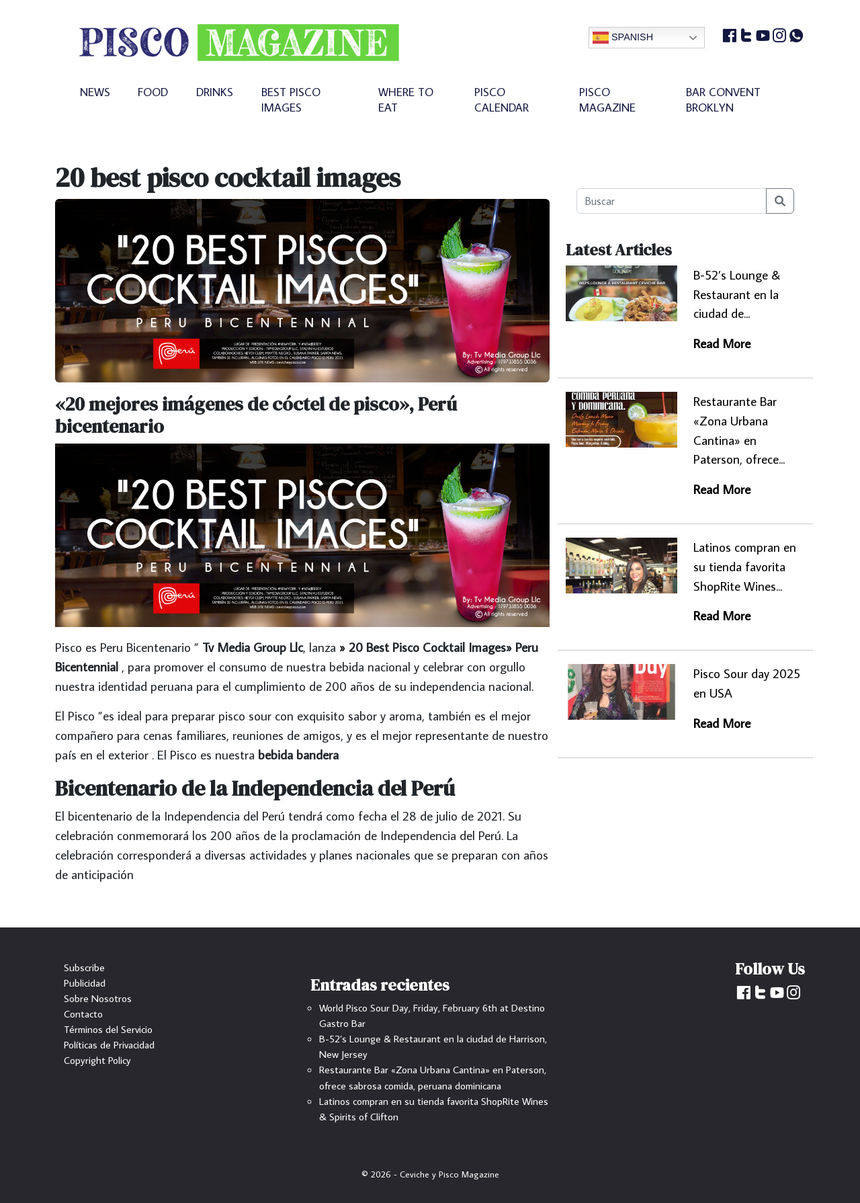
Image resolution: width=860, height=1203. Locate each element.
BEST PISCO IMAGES (290, 99)
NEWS (95, 91)
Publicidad (84, 982)
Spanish (623, 38)
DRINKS (214, 91)
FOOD (153, 91)
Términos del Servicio (108, 1029)
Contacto (83, 1013)
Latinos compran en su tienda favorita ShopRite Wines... (744, 566)
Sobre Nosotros (98, 998)
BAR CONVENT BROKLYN (723, 99)
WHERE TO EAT (405, 99)
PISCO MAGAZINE (607, 99)
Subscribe (84, 967)
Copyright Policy (97, 1060)
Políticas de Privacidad (109, 1044)
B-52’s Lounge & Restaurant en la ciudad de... (736, 294)
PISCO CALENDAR (501, 99)
